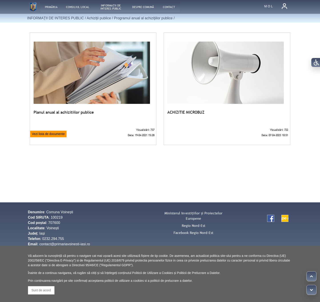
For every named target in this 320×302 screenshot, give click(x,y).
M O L (268, 6)
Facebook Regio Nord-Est (193, 232)
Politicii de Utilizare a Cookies (152, 273)
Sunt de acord (41, 290)
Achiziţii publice (99, 18)
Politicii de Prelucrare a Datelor (198, 273)
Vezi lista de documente (48, 134)
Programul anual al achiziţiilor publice (143, 18)
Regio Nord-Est (193, 225)
